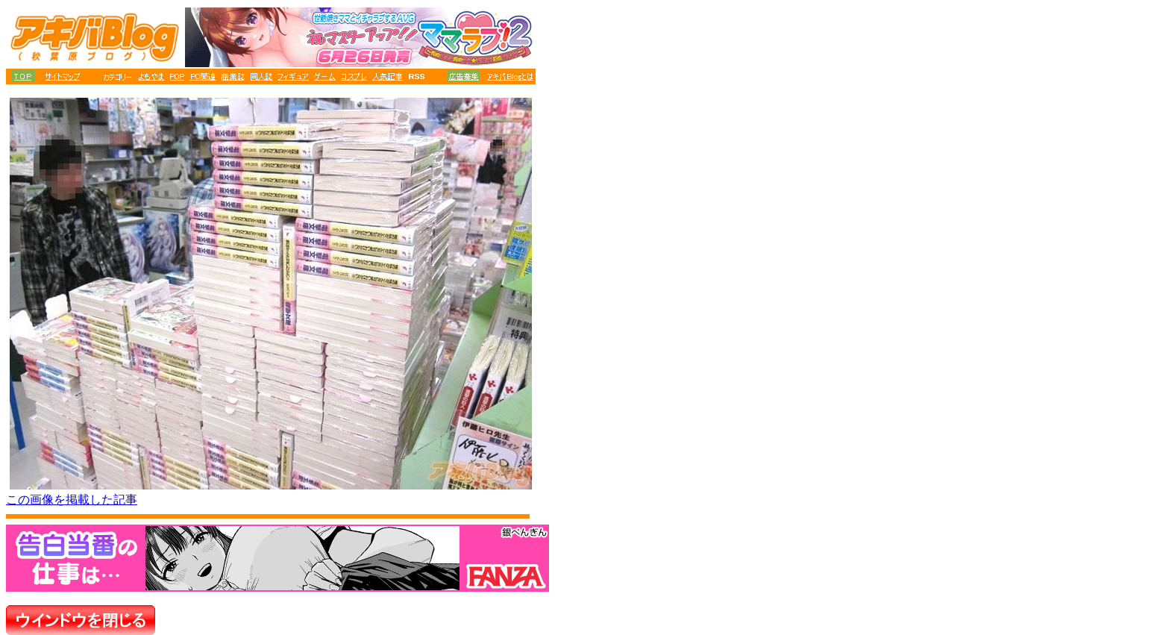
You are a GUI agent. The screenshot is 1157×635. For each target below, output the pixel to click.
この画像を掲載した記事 (71, 499)
